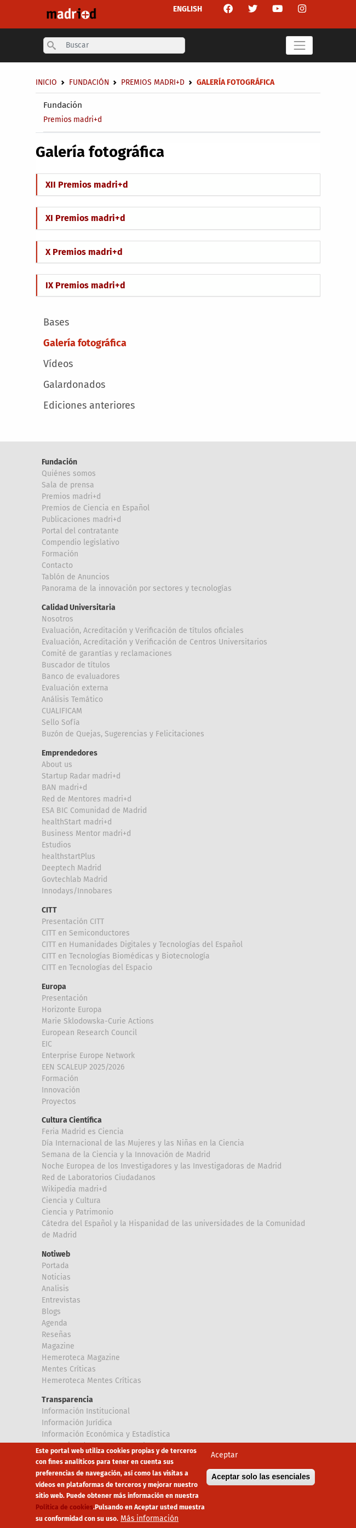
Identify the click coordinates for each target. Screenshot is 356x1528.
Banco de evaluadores (81, 676)
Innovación (61, 1090)
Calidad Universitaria (79, 607)
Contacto (57, 565)
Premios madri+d (72, 119)
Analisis (55, 1288)
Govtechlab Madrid (74, 879)
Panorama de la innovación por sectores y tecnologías (137, 588)
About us (57, 764)
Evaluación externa (75, 688)
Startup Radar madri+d (81, 776)
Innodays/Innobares (77, 891)
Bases (56, 322)
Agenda (54, 1323)
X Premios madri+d (84, 252)
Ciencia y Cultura (71, 1200)
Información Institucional (86, 1411)
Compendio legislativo (80, 542)
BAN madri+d (64, 787)
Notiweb (56, 1254)
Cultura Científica (72, 1120)
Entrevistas (61, 1300)
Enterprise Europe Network (88, 1055)
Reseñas (56, 1334)
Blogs (51, 1311)
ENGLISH (187, 9)
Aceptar (224, 1456)
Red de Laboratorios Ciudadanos (99, 1177)
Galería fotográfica (85, 343)
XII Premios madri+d (86, 184)
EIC (47, 1044)
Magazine (58, 1346)
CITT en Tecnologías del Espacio (97, 967)
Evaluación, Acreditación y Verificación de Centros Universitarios (154, 642)
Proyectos (59, 1101)
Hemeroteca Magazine (81, 1357)
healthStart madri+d (77, 822)
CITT (49, 910)
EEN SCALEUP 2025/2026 (83, 1067)
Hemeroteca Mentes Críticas (91, 1380)
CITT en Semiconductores (86, 933)
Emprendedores (69, 753)
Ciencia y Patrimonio (77, 1212)
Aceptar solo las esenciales (260, 1478)
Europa (54, 986)
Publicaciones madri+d (81, 519)
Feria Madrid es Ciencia (83, 1131)
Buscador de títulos (76, 665)
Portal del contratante (80, 531)
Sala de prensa (68, 485)
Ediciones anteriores (89, 405)
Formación (60, 554)
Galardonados (74, 385)
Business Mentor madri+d (86, 833)
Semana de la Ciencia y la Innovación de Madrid (126, 1154)
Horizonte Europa (72, 1009)
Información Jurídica (77, 1422)
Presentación (65, 998)
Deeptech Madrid (71, 868)
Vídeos (58, 364)
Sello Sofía (61, 722)
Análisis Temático (72, 699)
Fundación (62, 105)
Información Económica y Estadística (106, 1434)
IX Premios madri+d (85, 285)
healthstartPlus (68, 856)
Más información (149, 1519)
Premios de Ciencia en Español (96, 508)
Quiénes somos (69, 473)
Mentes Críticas (69, 1369)
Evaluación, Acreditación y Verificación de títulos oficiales (143, 630)
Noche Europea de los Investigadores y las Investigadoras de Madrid (162, 1166)
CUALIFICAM (62, 711)
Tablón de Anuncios (76, 577)
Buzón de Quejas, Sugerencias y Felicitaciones (123, 734)
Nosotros (57, 619)
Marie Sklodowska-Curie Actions (98, 1021)
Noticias (56, 1277)
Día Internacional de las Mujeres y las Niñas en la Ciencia (143, 1143)
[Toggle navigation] (299, 45)
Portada (55, 1265)
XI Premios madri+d (85, 218)
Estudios (56, 845)
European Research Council (89, 1032)
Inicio (46, 82)
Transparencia (67, 1399)
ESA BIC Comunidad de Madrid (94, 810)
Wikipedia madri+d (74, 1189)
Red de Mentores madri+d (86, 799)
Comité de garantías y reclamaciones (107, 653)
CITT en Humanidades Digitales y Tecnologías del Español (142, 944)
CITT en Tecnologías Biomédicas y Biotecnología (126, 956)
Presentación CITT (73, 921)
